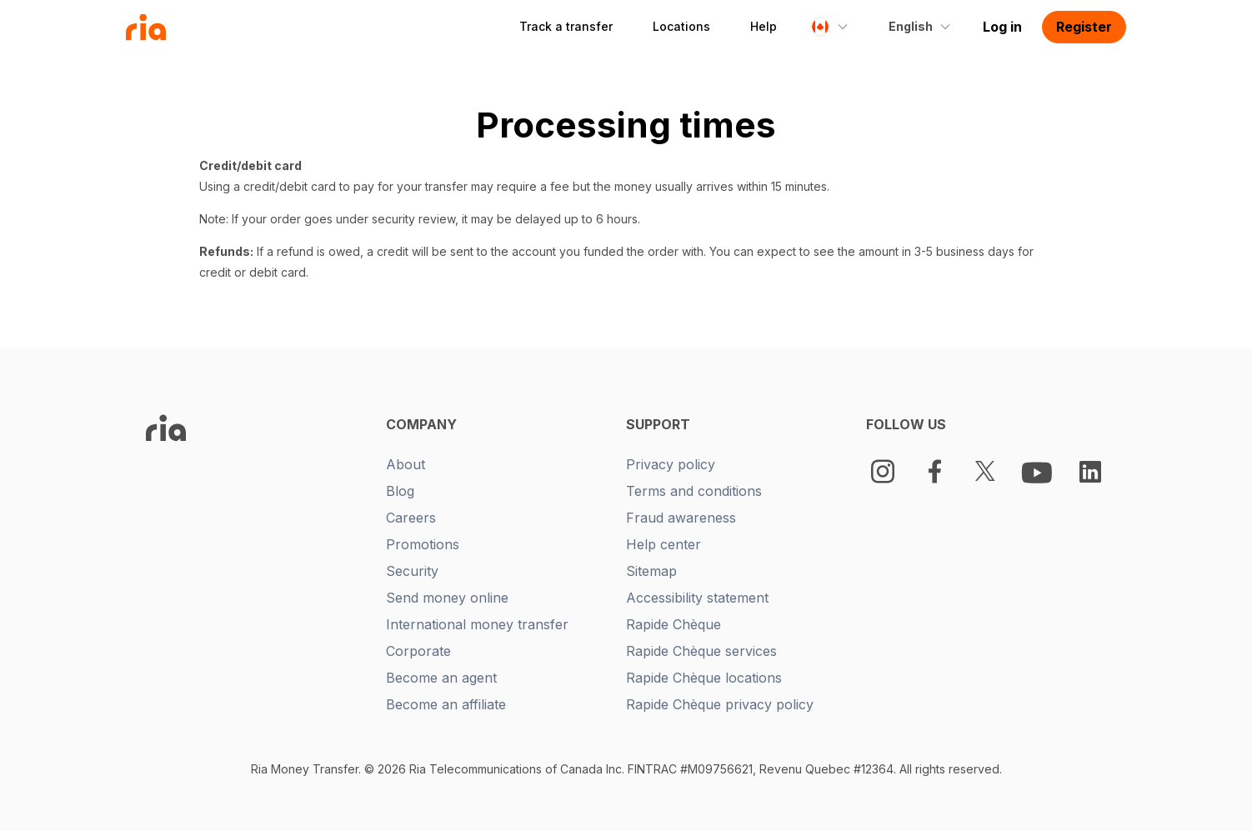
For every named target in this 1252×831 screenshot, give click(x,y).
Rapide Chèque (673, 624)
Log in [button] (1002, 26)
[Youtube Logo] (1038, 471)
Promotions (422, 544)
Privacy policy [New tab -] (670, 464)
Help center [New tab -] (663, 544)
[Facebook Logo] (934, 471)
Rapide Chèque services (701, 651)
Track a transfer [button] (566, 26)
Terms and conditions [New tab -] (694, 491)
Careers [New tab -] (411, 517)
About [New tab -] (405, 464)
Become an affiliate (446, 704)
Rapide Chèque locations (704, 677)
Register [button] (1084, 26)
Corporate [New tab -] (418, 651)
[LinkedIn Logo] (1090, 472)
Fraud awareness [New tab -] (681, 517)
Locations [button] (681, 26)
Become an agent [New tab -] (441, 677)
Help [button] (763, 26)
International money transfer (477, 624)
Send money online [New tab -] (447, 597)
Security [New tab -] (412, 571)
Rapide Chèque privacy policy (720, 704)
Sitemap (651, 571)
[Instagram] (882, 471)
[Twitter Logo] (985, 471)
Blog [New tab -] (400, 491)
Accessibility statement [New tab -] (697, 597)
